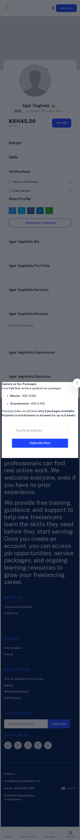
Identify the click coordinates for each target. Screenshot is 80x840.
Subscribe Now (40, 443)
